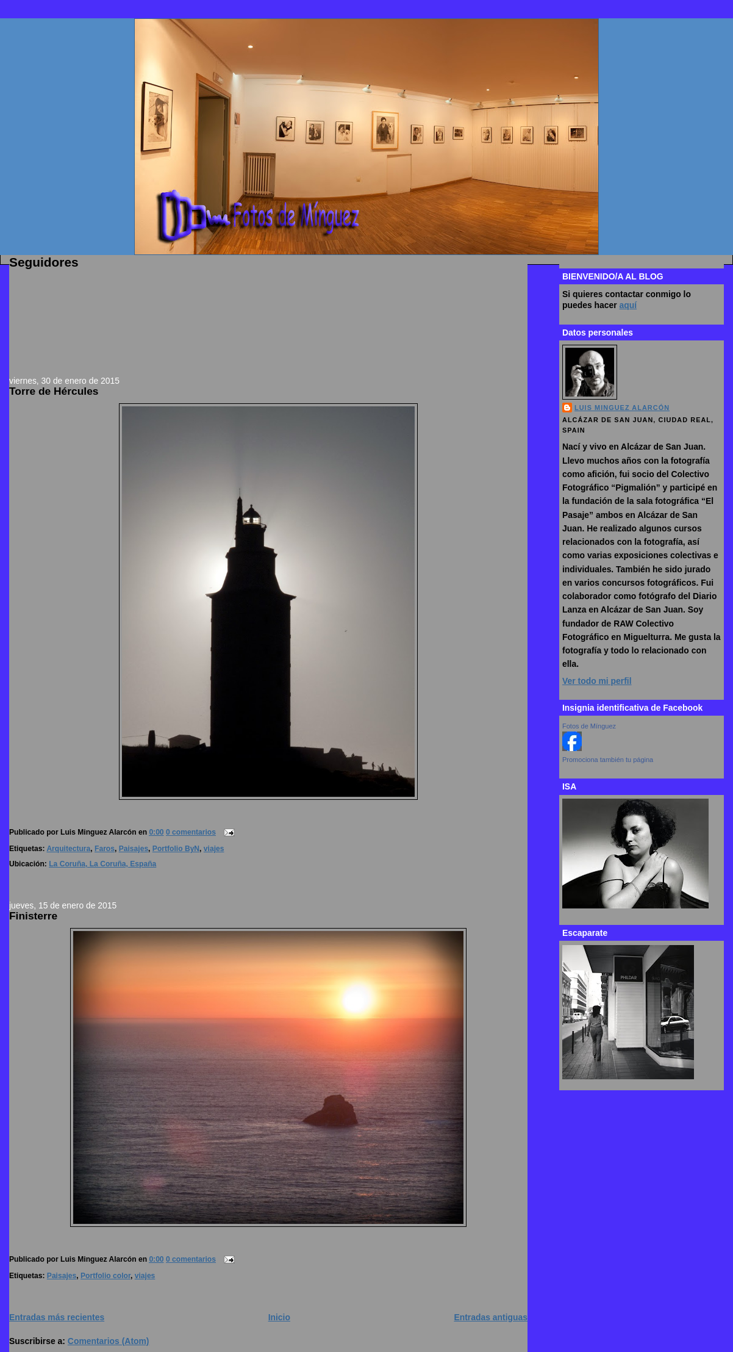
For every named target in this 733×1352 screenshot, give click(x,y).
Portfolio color (105, 1275)
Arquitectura (68, 848)
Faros (105, 848)
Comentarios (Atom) (108, 1341)
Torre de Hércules (53, 391)
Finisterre (33, 916)
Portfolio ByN (175, 848)
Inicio (279, 1317)
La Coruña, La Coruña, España (102, 864)
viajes (214, 848)
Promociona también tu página (607, 759)
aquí (628, 305)
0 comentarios (191, 832)
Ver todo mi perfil (597, 681)
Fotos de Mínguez (589, 726)
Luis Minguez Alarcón (622, 407)
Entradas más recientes (56, 1317)
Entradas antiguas (490, 1317)
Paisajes (133, 848)
